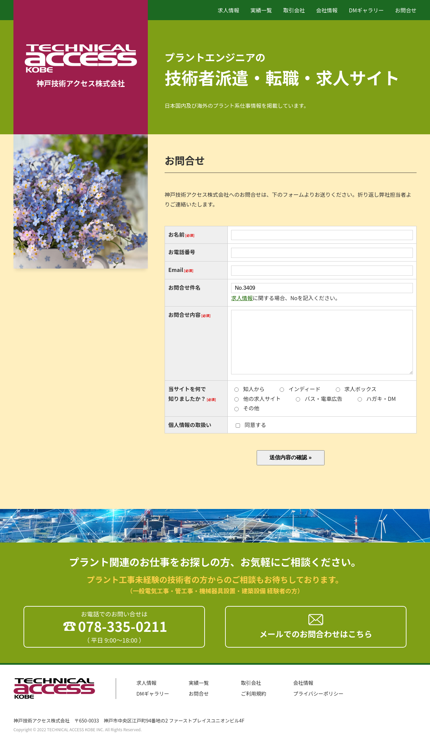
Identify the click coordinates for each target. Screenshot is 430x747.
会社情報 (327, 10)
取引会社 (294, 10)
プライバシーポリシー (318, 693)
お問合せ (406, 10)
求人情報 (228, 10)
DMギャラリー (366, 10)
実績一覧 (261, 10)
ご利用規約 (253, 693)
